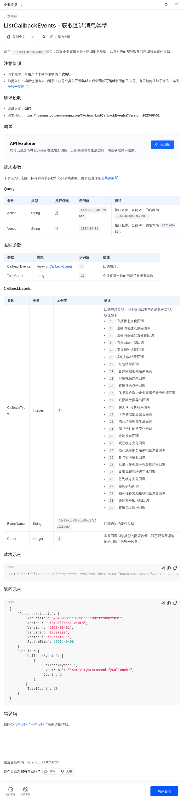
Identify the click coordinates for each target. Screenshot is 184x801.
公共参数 (109, 178)
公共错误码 (21, 724)
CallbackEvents (61, 266)
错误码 (41, 724)
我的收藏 (64, 37)
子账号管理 (18, 87)
